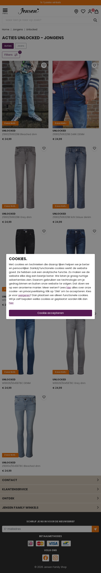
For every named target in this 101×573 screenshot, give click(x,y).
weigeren (24, 295)
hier (68, 287)
